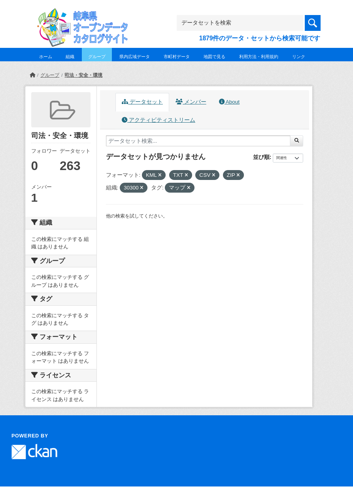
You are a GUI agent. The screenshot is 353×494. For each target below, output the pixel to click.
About (229, 102)
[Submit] (296, 140)
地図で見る (214, 56)
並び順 (261, 157)
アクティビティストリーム (158, 120)
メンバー (191, 102)
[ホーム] (32, 75)
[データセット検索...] (198, 140)
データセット (142, 102)
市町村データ (177, 56)
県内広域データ (134, 56)
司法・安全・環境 (83, 75)
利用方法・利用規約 (258, 56)
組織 (70, 56)
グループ (97, 56)
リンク (298, 56)
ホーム (45, 56)
